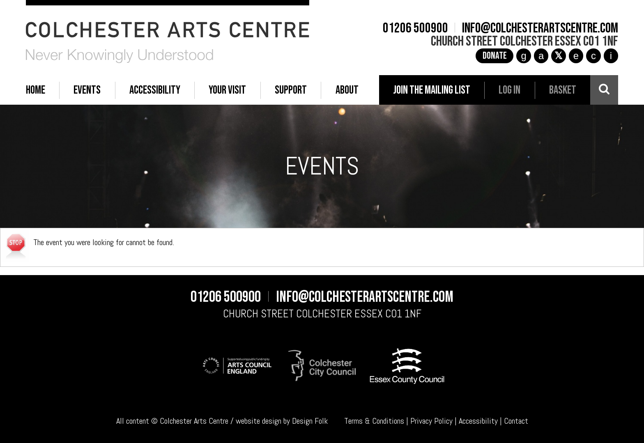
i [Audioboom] (611, 55)
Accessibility (478, 420)
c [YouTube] (593, 55)
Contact (516, 420)
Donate (495, 56)
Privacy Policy (431, 420)
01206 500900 (415, 28)
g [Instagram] (523, 55)
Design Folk (310, 420)
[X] (558, 55)
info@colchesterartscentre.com (540, 28)
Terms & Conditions (374, 420)
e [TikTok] (576, 55)
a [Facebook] (541, 55)
